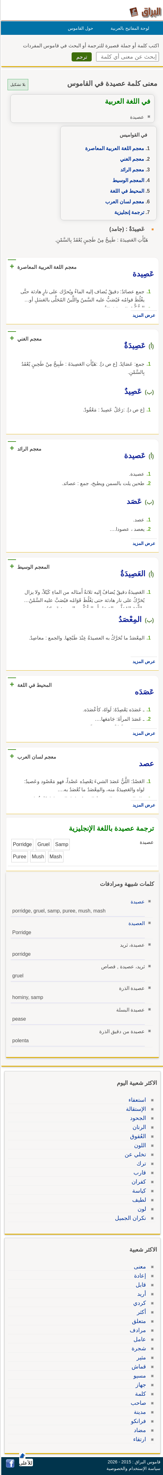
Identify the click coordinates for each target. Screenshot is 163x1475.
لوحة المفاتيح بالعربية (129, 28)
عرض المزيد (143, 315)
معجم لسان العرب (123, 201)
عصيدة (137, 901)
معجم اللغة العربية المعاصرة (113, 148)
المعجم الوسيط (127, 180)
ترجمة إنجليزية (128, 212)
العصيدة (136, 923)
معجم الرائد (131, 169)
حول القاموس (79, 28)
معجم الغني (131, 159)
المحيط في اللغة (126, 191)
